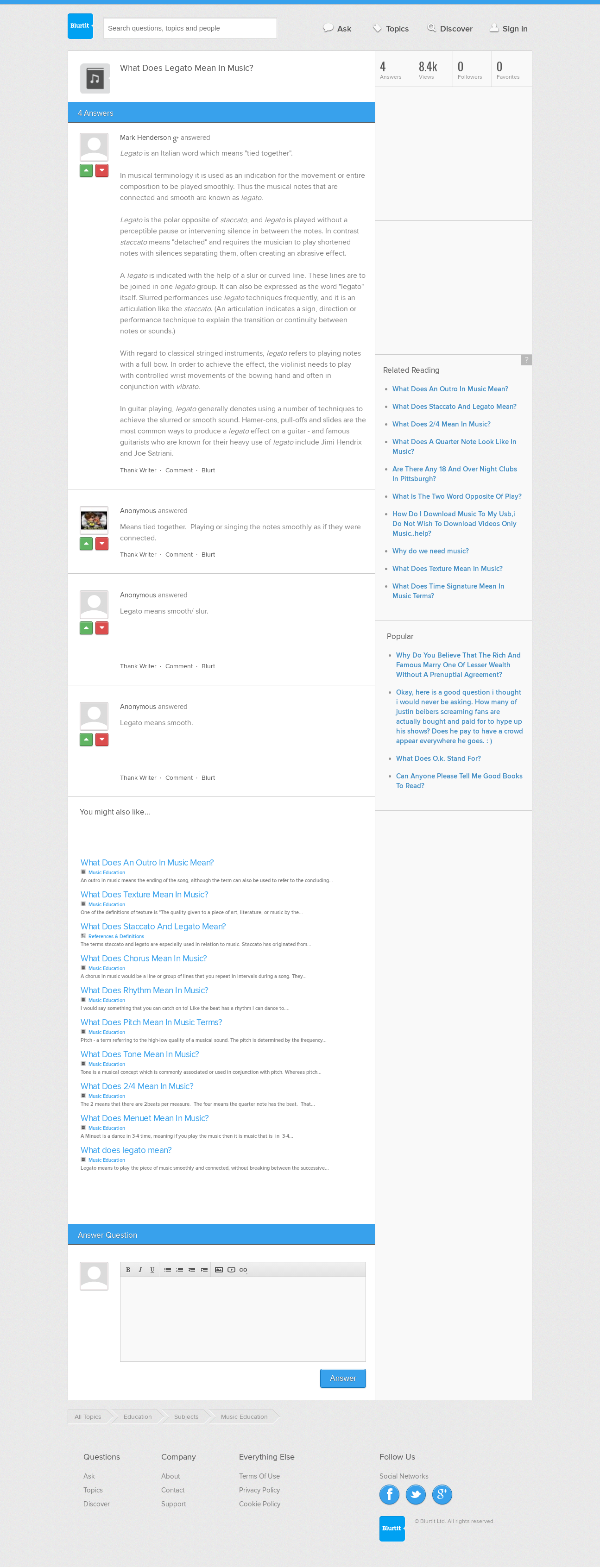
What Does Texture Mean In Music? (144, 895)
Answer (343, 1378)
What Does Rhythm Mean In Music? (144, 990)
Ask (336, 28)
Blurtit (81, 27)
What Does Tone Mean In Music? (140, 1054)
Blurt (208, 470)
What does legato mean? (126, 1150)
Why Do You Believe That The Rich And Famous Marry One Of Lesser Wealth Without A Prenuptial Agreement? (458, 665)
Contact (172, 1490)
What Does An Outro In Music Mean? (147, 863)
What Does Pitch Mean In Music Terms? (151, 1022)
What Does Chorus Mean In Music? (144, 958)
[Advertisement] (227, 633)
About (170, 1476)
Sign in (507, 28)
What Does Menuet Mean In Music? (145, 1118)
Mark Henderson (145, 137)
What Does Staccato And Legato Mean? (153, 926)
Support (173, 1504)
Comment (179, 470)
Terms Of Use (259, 1476)
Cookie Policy (259, 1504)
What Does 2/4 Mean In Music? (137, 1086)
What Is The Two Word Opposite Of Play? (457, 496)
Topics (390, 28)
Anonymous (138, 511)
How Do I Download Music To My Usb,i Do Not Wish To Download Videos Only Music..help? (454, 524)
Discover (449, 28)
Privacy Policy (259, 1490)
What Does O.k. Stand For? (438, 758)
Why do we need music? (430, 551)
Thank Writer (138, 470)
